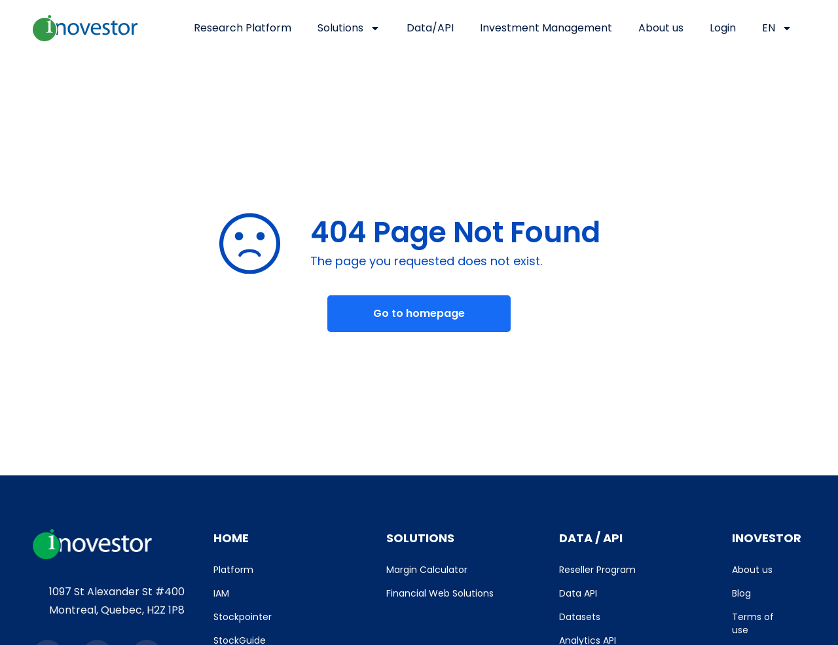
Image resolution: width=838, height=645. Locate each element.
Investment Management (546, 27)
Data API (578, 593)
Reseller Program (597, 569)
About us (660, 27)
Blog (741, 593)
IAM (221, 593)
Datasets (579, 616)
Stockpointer (242, 616)
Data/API (430, 27)
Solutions (349, 28)
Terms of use (753, 623)
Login (723, 27)
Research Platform (242, 27)
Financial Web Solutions (440, 593)
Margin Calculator (426, 569)
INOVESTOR (766, 538)
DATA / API (591, 538)
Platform (233, 569)
